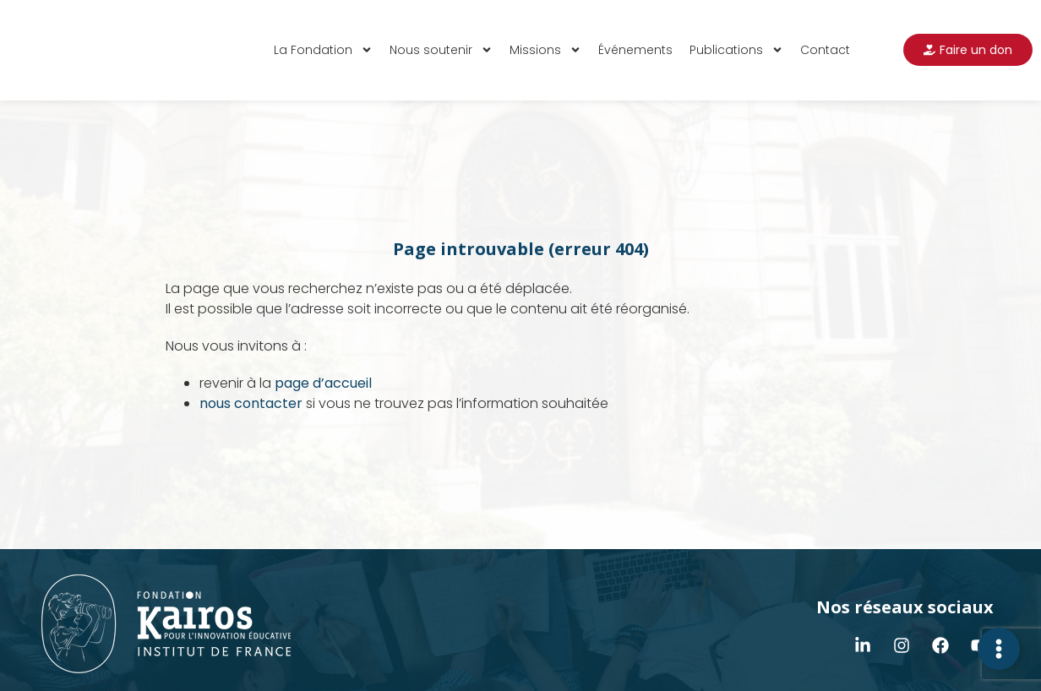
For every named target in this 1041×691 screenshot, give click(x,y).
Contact (825, 49)
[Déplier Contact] (999, 649)
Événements (635, 49)
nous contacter (250, 403)
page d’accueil (323, 383)
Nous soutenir (441, 49)
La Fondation (323, 49)
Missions (545, 49)
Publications (736, 49)
